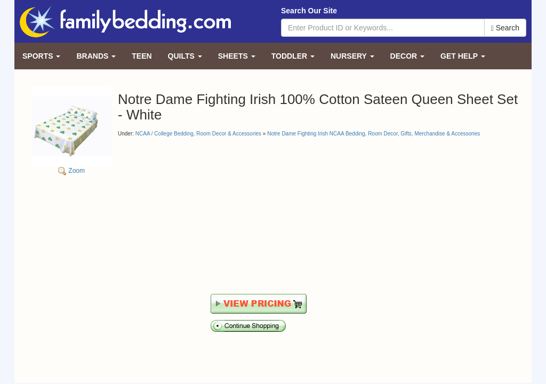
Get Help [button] (462, 56)
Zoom (71, 130)
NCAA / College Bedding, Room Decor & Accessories (198, 134)
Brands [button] (96, 56)
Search (505, 28)
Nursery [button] (352, 56)
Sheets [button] (236, 56)
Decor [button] (407, 56)
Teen (141, 56)
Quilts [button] (185, 56)
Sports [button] (41, 56)
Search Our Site (309, 10)
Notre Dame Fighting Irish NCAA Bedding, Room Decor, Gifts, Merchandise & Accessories (373, 134)
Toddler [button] (293, 56)
